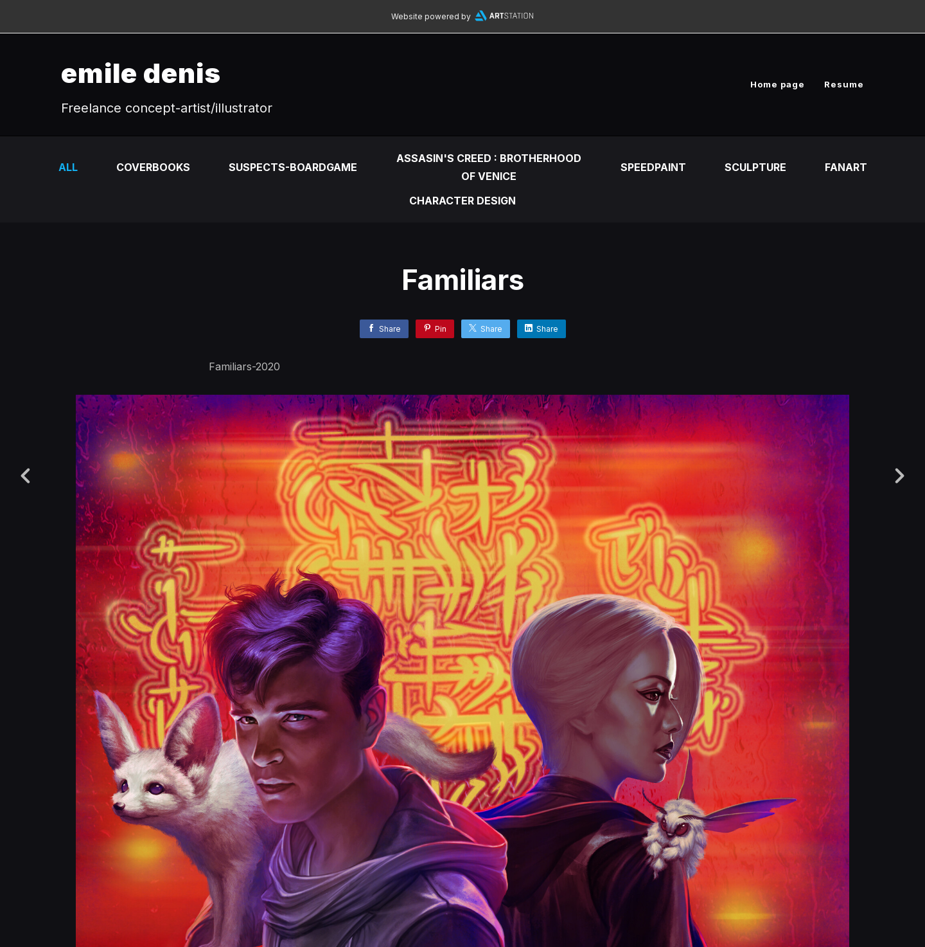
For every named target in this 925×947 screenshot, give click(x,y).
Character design (462, 200)
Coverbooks (153, 167)
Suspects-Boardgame (293, 167)
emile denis (141, 73)
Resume (844, 84)
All (68, 167)
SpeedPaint (653, 167)
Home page (777, 84)
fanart (846, 167)
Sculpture (755, 167)
